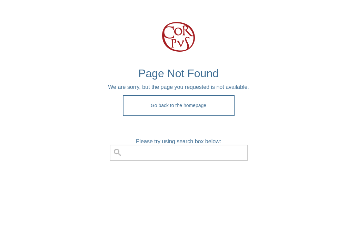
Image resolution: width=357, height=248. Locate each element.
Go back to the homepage (178, 105)
